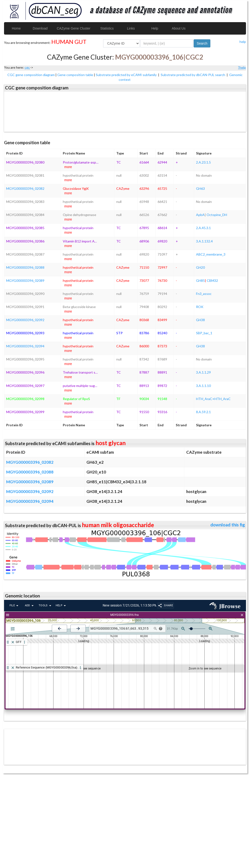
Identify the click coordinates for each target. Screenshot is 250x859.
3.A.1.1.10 (203, 386)
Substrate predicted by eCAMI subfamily (126, 75)
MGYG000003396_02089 (25, 280)
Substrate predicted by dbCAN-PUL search (193, 75)
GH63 (200, 188)
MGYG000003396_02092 (25, 320)
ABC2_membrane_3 (210, 254)
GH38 (200, 320)
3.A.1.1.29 (203, 372)
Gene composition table (75, 75)
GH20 (200, 267)
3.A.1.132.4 (204, 241)
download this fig (227, 524)
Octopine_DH (217, 215)
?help (242, 67)
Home (16, 28)
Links (131, 28)
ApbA (200, 215)
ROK (199, 307)
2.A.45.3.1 (203, 228)
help (242, 42)
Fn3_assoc (204, 294)
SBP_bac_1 (204, 333)
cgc (27, 67)
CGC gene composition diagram (31, 75)
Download (40, 28)
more (68, 167)
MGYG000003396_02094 (25, 346)
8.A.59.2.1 (203, 412)
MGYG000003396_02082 (25, 188)
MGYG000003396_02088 (25, 267)
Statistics (107, 28)
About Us (179, 28)
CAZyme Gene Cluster (73, 28)
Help (154, 28)
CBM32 (212, 280)
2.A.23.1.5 (203, 162)
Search (202, 43)
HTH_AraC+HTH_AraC (213, 399)
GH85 (200, 280)
